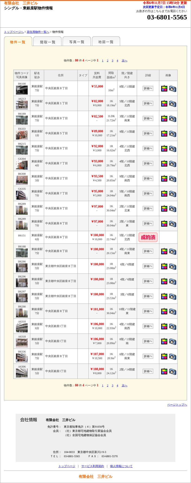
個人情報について (121, 466)
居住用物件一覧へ (38, 32)
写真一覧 (77, 41)
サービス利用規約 (92, 466)
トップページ (66, 466)
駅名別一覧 (18, 41)
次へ (124, 60)
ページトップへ (177, 404)
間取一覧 (47, 41)
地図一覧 (106, 41)
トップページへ (14, 32)
